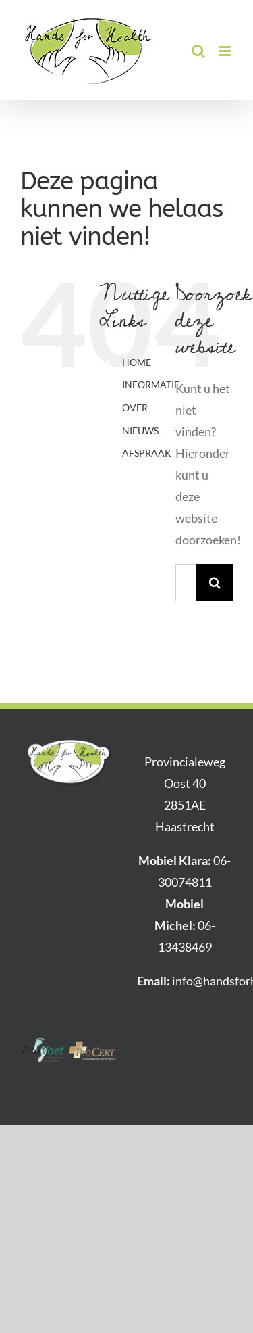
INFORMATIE (150, 384)
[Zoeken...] (185, 582)
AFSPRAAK (146, 453)
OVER (135, 407)
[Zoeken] (214, 582)
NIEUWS (140, 430)
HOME (136, 362)
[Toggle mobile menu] (226, 51)
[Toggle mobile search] (198, 51)
